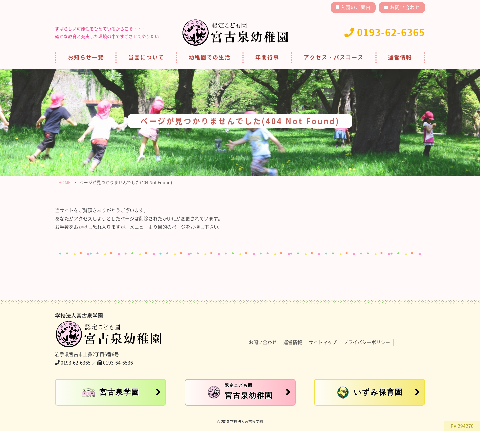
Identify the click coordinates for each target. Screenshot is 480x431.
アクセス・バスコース (334, 57)
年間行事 (267, 57)
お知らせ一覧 (86, 57)
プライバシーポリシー (366, 342)
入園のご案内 (355, 7)
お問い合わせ (404, 7)
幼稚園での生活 (210, 57)
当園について (146, 57)
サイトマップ (323, 342)
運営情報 (400, 57)
